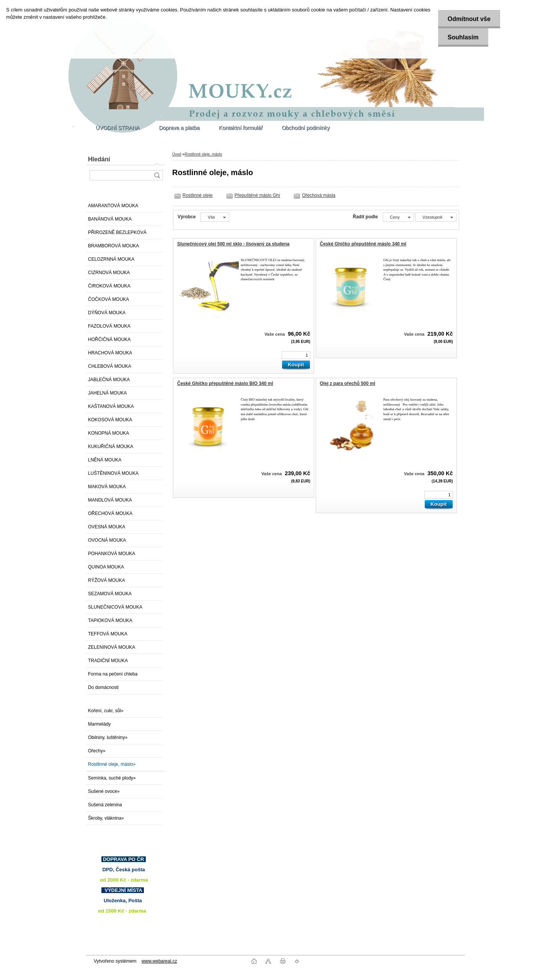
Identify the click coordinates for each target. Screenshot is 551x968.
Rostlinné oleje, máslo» (111, 764)
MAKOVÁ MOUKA (107, 486)
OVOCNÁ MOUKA (107, 540)
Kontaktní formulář (240, 128)
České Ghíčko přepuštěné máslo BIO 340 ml (225, 383)
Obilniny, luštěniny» (107, 737)
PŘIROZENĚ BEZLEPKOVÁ (117, 232)
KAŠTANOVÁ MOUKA (111, 406)
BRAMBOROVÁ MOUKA (113, 245)
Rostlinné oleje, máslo (203, 154)
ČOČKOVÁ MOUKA (108, 299)
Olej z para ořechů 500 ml (347, 383)
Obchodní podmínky (305, 128)
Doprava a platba (179, 128)
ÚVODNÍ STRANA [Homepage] (118, 128)
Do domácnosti (103, 687)
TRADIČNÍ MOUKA (108, 660)
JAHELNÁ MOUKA (107, 393)
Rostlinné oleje (198, 195)
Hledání (99, 159)
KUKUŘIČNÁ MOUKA (110, 446)
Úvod (176, 154)
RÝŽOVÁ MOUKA (106, 580)
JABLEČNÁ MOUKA (109, 379)
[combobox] (398, 217)
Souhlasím (463, 37)
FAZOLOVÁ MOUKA (109, 326)
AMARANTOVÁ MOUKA (113, 205)
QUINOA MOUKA (106, 567)
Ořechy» (96, 751)
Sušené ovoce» (104, 791)
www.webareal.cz (159, 961)
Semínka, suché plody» (112, 778)
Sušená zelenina (105, 804)
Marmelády (99, 724)
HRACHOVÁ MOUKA (110, 353)
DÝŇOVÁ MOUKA (107, 312)
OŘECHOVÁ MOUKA (110, 513)
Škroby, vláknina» (106, 818)
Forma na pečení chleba (112, 674)
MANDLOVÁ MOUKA (110, 500)
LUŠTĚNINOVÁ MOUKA (113, 473)
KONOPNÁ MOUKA (108, 433)
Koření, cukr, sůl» (106, 710)
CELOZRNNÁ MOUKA (111, 259)
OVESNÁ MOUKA (106, 526)
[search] (157, 175)
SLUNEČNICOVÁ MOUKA (115, 607)
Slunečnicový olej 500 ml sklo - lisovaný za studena (233, 244)
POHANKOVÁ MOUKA (111, 553)
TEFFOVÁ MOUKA (107, 634)
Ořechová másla (318, 195)
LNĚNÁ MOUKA (104, 460)
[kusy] (296, 355)
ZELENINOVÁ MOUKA (111, 647)
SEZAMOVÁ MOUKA (110, 593)
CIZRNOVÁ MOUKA (109, 272)
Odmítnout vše (469, 19)
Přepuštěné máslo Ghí (257, 195)
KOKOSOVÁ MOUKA (110, 419)
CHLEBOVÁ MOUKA (109, 366)
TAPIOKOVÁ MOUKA (110, 620)
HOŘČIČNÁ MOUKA (109, 339)
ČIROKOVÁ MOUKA (109, 286)
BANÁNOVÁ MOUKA (110, 219)
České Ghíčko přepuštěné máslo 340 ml (363, 244)
